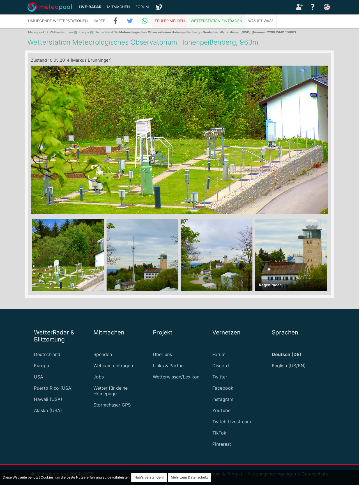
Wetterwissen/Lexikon (176, 377)
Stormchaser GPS (112, 405)
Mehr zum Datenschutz (189, 477)
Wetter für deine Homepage (110, 390)
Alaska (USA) (48, 410)
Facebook (222, 388)
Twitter (219, 377)
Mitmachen (118, 7)
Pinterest (221, 444)
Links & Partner (169, 365)
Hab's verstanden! (149, 477)
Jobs (98, 377)
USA (38, 377)
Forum (142, 7)
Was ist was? (260, 21)
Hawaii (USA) (48, 399)
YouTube (221, 410)
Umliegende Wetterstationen (58, 21)
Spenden (102, 354)
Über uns (162, 354)
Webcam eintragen (113, 365)
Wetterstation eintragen (216, 21)
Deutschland (47, 354)
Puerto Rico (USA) (53, 388)
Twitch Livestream (231, 421)
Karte (99, 21)
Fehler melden (170, 21)
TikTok (219, 433)
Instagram (222, 399)
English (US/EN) (289, 365)
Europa (41, 365)
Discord (220, 365)
